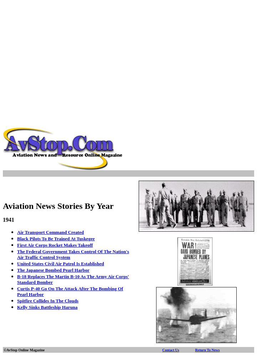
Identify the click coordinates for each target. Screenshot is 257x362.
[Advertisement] (130, 53)
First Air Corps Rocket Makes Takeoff (55, 245)
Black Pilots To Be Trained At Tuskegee (56, 238)
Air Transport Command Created (50, 232)
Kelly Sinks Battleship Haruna (47, 307)
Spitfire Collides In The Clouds (47, 300)
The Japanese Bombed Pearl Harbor (53, 270)
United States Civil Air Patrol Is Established (60, 263)
